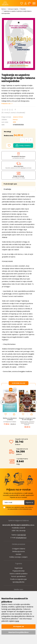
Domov (3, 9)
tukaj (17, 621)
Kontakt (18, 554)
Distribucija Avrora (18, 551)
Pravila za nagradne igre (18, 579)
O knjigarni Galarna (18, 549)
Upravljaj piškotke (18, 582)
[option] (9, 408)
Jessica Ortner (18, 117)
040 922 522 (21, 535)
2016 (14, 122)
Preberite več (6, 104)
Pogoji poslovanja (18, 571)
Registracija (18, 568)
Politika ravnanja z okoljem (18, 557)
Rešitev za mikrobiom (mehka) (10, 418)
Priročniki (23, 9)
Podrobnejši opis (10, 184)
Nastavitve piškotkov (18, 632)
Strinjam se (18, 626)
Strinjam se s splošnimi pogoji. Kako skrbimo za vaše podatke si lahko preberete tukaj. (19, 508)
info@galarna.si (21, 538)
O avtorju (7, 189)
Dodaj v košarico (23, 145)
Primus (15, 120)
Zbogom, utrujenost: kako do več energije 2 (27, 418)
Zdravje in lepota (13, 9)
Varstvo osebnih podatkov (19, 574)
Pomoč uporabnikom (18, 576)
